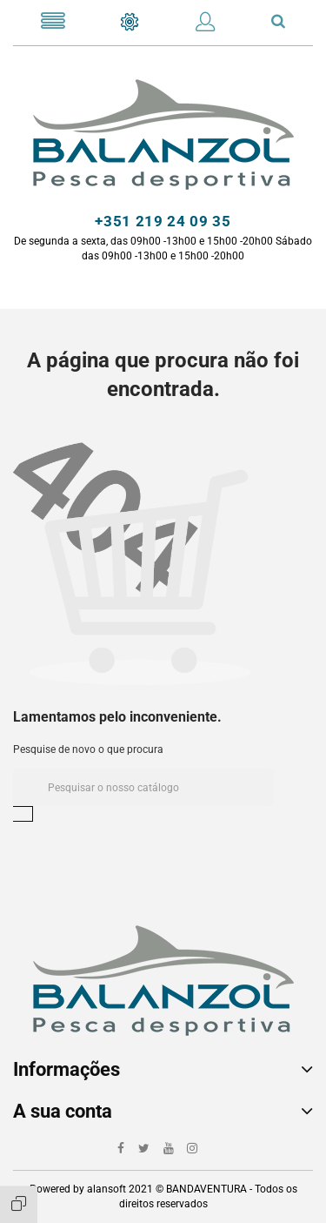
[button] (205, 25)
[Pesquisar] (143, 787)
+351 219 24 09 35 (163, 221)
